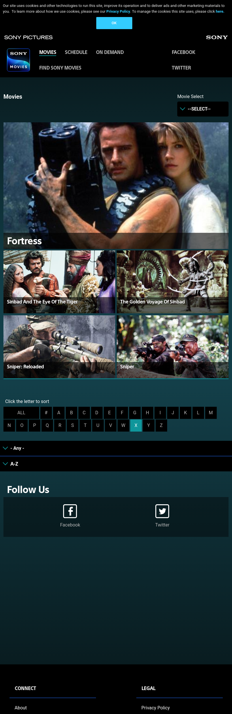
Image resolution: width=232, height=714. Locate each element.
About (21, 708)
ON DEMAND (110, 52)
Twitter (181, 68)
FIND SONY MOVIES (60, 68)
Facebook (183, 52)
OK (114, 23)
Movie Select (190, 96)
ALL (21, 412)
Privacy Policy (118, 11)
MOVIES (47, 52)
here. (220, 11)
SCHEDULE (76, 52)
